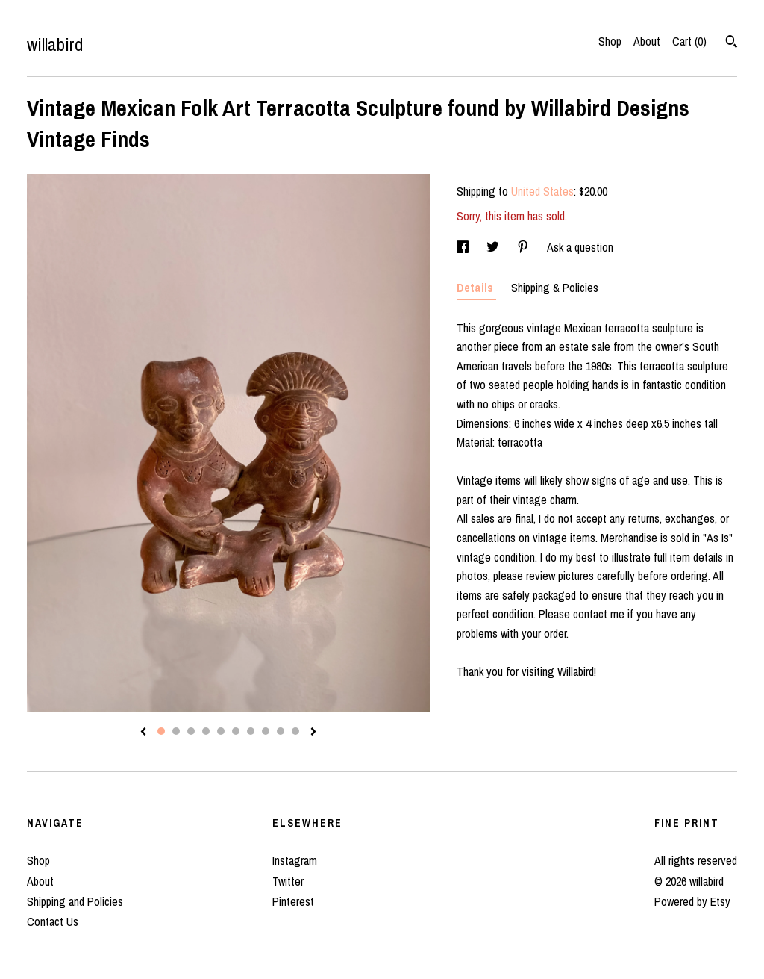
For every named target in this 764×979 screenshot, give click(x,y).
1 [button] (161, 731)
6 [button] (235, 731)
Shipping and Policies (75, 901)
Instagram (294, 860)
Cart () (689, 41)
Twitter (288, 881)
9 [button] (280, 731)
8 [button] (265, 731)
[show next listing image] (313, 732)
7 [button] (250, 731)
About (646, 41)
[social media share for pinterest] (524, 247)
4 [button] (206, 731)
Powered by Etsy (692, 901)
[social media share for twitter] (494, 247)
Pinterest (293, 901)
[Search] (731, 43)
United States (542, 191)
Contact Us (52, 921)
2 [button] (176, 731)
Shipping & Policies (554, 287)
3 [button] (191, 731)
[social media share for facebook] (464, 247)
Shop (609, 41)
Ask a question (580, 247)
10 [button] (295, 731)
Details (476, 287)
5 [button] (221, 731)
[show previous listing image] (143, 732)
